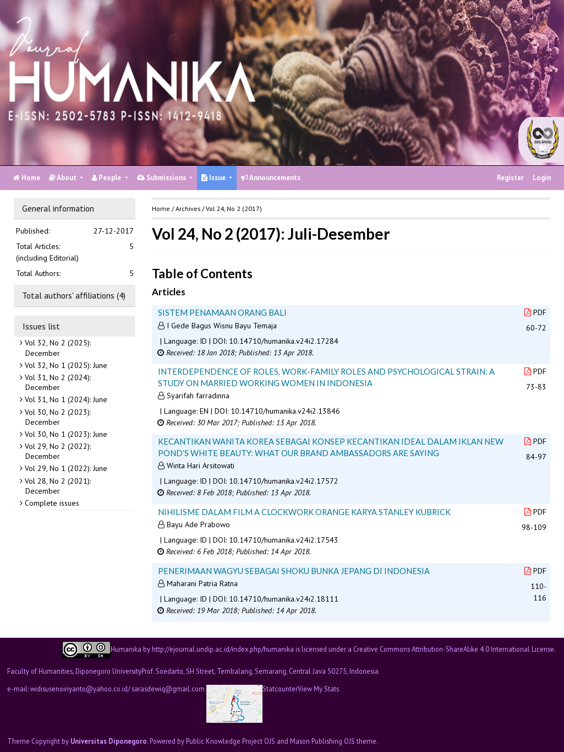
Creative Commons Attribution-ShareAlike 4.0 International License (453, 649)
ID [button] (203, 341)
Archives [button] (188, 208)
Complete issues (51, 503)
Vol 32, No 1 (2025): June (65, 365)
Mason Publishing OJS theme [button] (333, 741)
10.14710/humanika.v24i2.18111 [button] (283, 599)
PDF (535, 312)
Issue (214, 177)
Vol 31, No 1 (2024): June (65, 399)
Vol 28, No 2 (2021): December (57, 486)
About (63, 177)
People (107, 177)
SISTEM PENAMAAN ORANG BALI (222, 312)
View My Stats (318, 689)
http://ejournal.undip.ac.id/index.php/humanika (223, 649)
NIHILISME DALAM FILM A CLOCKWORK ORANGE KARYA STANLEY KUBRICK (304, 512)
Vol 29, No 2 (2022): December (57, 451)
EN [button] (204, 411)
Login (542, 177)
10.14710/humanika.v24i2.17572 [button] (283, 481)
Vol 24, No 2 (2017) (234, 208)
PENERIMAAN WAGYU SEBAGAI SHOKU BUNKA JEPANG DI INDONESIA (294, 571)
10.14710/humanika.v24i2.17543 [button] (283, 540)
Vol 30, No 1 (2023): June (65, 434)
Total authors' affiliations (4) (73, 295)
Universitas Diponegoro (108, 741)
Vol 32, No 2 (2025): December (57, 348)
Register (510, 177)
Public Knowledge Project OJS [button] (230, 741)
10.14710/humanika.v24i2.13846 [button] (285, 411)
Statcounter (280, 688)
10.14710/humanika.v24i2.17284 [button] (283, 341)
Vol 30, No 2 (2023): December (57, 417)
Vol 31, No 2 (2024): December (57, 382)
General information (58, 208)
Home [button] (161, 208)
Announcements (270, 177)
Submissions (162, 177)
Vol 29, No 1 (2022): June (65, 468)
